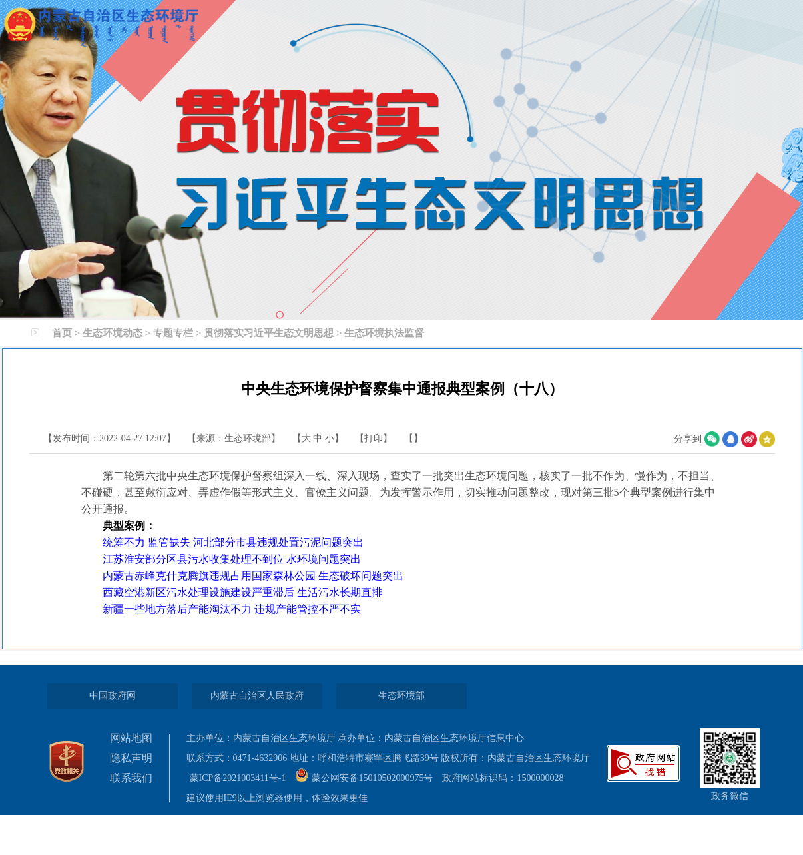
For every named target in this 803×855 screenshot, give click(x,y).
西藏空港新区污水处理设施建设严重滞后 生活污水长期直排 (242, 592)
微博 (749, 439)
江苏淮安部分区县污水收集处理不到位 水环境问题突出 (232, 559)
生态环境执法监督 (384, 333)
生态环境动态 (112, 333)
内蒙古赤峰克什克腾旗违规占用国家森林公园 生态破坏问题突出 (253, 575)
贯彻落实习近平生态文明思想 (269, 333)
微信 (712, 439)
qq (730, 439)
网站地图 (131, 738)
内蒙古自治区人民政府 (257, 696)
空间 (767, 439)
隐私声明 (131, 758)
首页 (62, 333)
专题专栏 (173, 333)
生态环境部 (401, 696)
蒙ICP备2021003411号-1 (243, 778)
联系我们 (131, 778)
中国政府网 (112, 696)
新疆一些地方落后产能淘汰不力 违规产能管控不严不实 (232, 609)
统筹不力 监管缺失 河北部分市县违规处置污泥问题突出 (233, 542)
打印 (373, 438)
